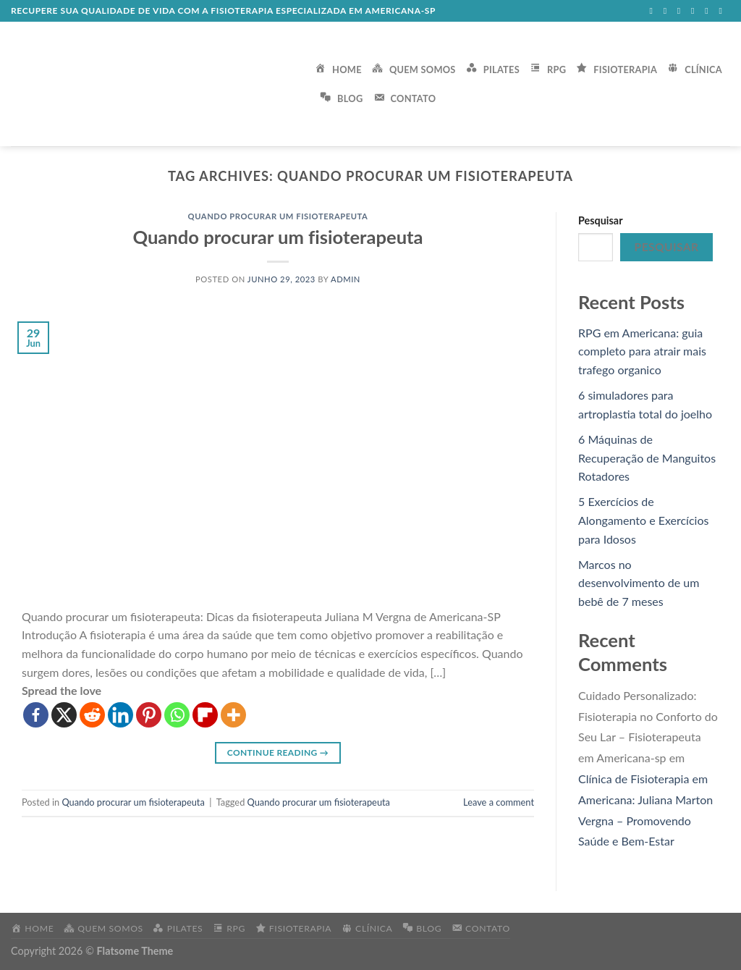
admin (345, 279)
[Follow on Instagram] (668, 11)
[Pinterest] (148, 715)
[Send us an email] (695, 11)
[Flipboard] (205, 715)
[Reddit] (92, 715)
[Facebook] (35, 715)
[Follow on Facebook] (653, 11)
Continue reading (278, 752)
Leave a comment (498, 802)
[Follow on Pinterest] (723, 11)
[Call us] (709, 11)
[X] (64, 715)
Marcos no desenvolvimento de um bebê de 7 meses (638, 582)
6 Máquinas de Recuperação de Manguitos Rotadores (647, 457)
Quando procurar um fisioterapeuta (278, 216)
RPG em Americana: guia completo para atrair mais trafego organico (642, 351)
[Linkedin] (120, 715)
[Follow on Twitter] (681, 11)
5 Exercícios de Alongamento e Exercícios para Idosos (643, 519)
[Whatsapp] (177, 715)
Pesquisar (600, 220)
